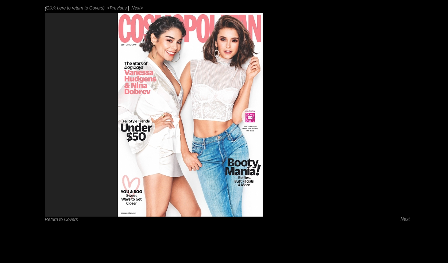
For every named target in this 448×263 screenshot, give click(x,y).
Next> (136, 8)
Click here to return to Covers (74, 8)
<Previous (116, 8)
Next (405, 219)
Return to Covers (61, 219)
